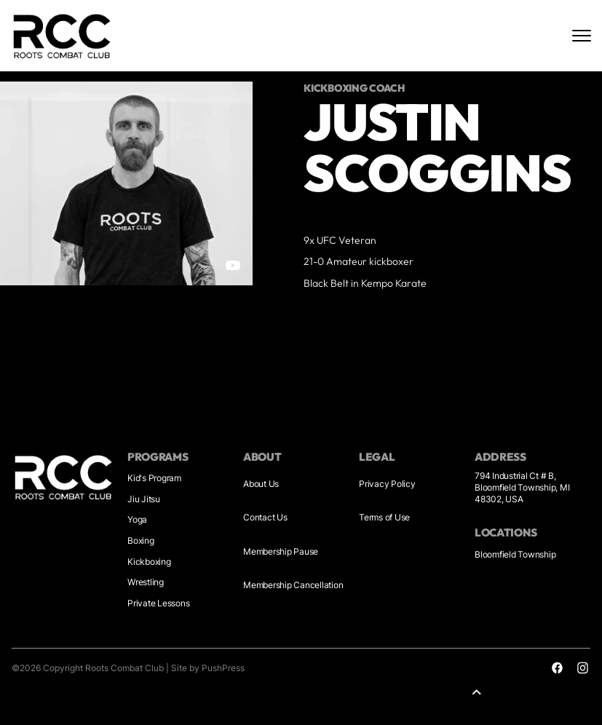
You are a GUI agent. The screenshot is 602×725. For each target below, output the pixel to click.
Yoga (137, 519)
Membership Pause (280, 551)
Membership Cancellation (293, 584)
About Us (261, 483)
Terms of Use (384, 517)
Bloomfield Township (515, 554)
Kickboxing (149, 561)
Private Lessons (158, 603)
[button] (479, 692)
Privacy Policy (387, 483)
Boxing (140, 540)
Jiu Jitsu (143, 499)
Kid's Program (154, 477)
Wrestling (145, 582)
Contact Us (265, 517)
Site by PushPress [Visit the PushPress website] (208, 667)
